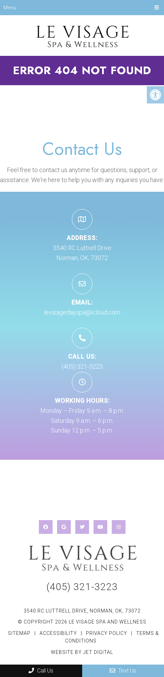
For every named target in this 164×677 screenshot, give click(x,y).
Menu (9, 7)
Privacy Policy (107, 633)
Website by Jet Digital (82, 652)
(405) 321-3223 (82, 366)
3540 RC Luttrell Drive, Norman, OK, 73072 (82, 611)
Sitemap (19, 633)
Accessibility (58, 633)
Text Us (123, 670)
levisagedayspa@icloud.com (82, 312)
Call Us (41, 670)
